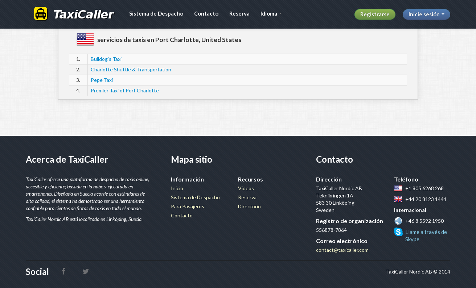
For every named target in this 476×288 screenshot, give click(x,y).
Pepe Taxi (102, 80)
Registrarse (375, 14)
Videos (246, 188)
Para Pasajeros (187, 206)
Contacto (206, 13)
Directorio (249, 206)
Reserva (239, 13)
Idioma (271, 13)
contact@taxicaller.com (342, 250)
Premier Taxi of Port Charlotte (125, 90)
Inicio (177, 188)
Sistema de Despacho (156, 13)
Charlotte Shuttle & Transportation (131, 69)
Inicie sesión (426, 14)
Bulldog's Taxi (106, 59)
